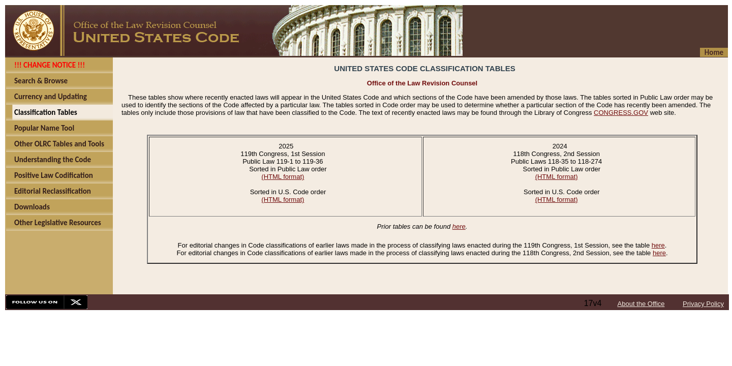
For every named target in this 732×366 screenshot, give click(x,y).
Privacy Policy (703, 304)
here (459, 226)
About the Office (641, 304)
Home (714, 52)
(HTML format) (282, 176)
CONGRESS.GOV (621, 112)
